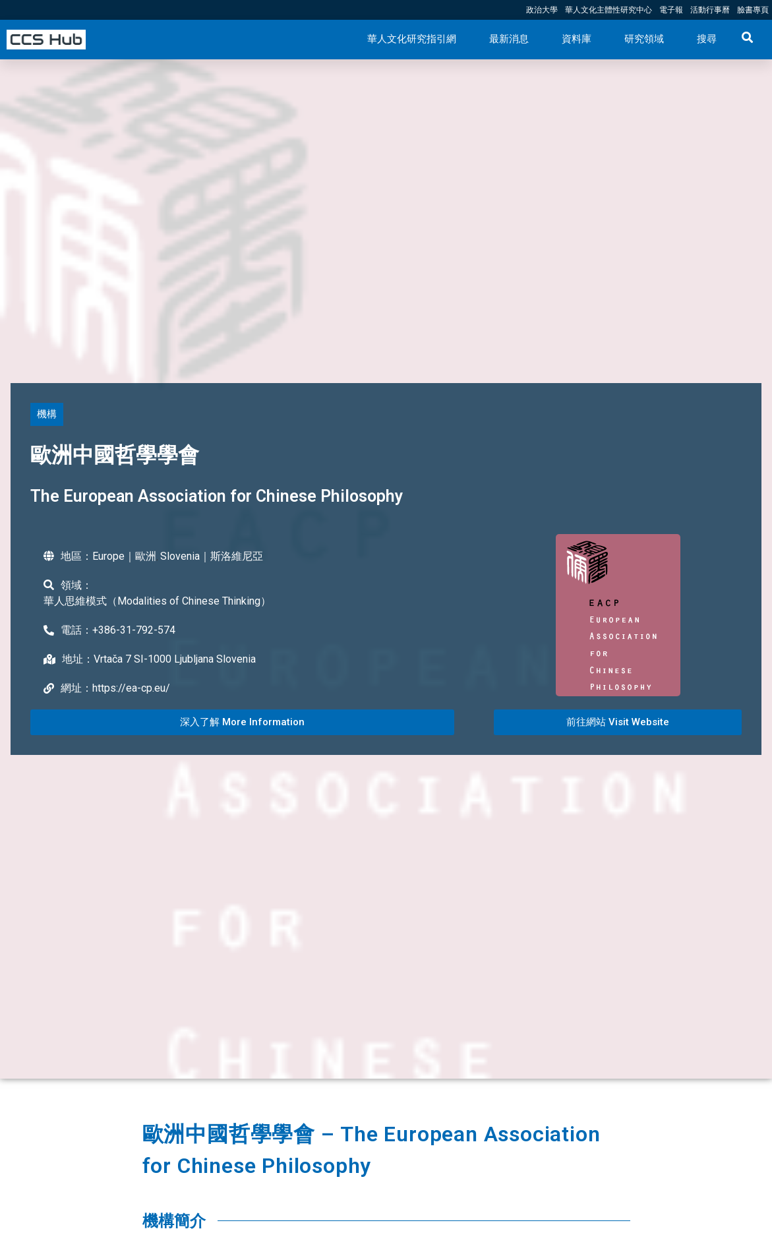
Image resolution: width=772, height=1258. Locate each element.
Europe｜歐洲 (124, 556)
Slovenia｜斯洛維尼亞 (211, 556)
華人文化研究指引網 (411, 39)
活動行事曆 (710, 10)
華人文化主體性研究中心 (608, 10)
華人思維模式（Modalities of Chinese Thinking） (157, 601)
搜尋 (707, 39)
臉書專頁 (753, 10)
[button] (46, 414)
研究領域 (644, 39)
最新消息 (509, 39)
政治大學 (542, 10)
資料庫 (576, 39)
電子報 (671, 10)
